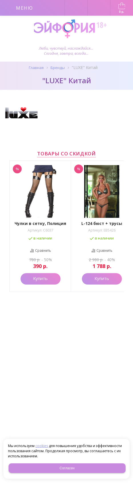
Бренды (58, 67)
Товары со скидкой (66, 153)
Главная (36, 67)
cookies (41, 445)
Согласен (67, 468)
